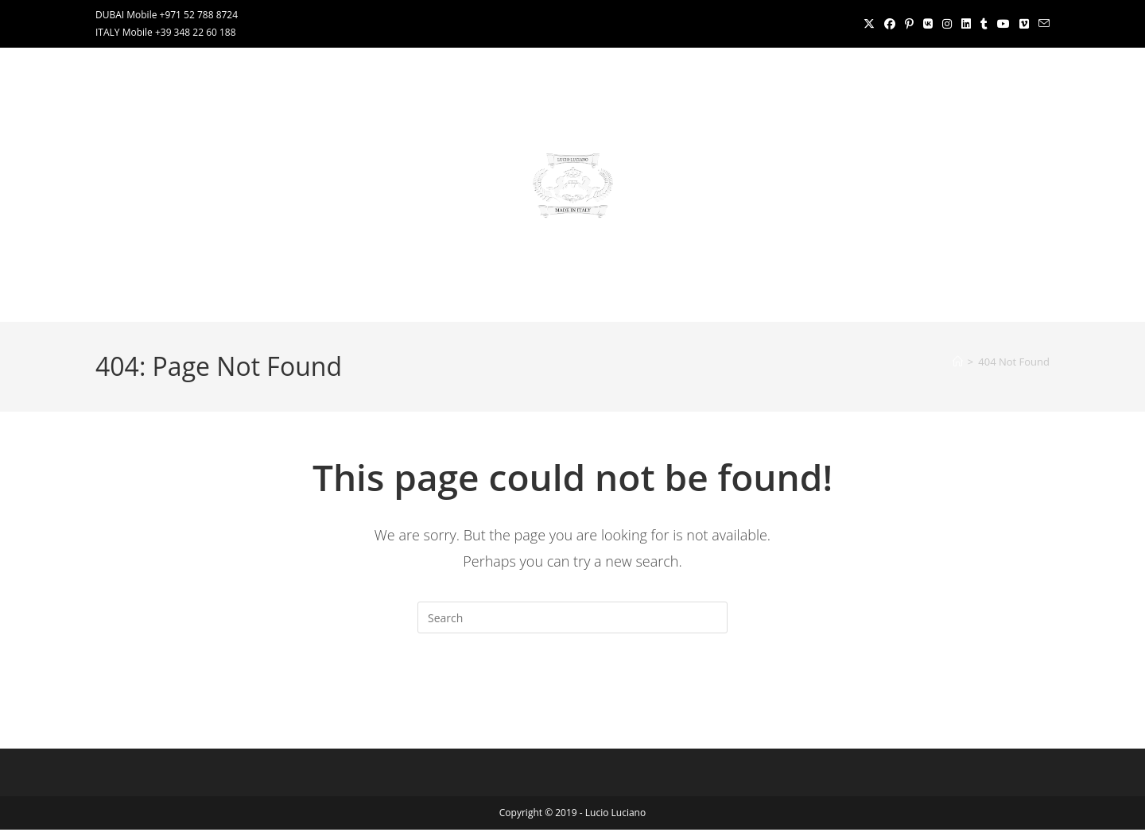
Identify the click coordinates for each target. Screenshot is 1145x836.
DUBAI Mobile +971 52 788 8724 (166, 14)
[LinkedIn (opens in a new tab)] (966, 24)
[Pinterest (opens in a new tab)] (909, 24)
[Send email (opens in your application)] (1042, 24)
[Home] (958, 361)
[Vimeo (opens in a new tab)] (1024, 24)
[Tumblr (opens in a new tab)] (984, 24)
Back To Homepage (572, 698)
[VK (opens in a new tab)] (927, 24)
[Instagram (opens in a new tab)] (947, 24)
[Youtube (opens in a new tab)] (1003, 24)
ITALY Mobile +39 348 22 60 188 (165, 32)
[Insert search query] (572, 617)
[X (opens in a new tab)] (869, 24)
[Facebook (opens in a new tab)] (889, 24)
